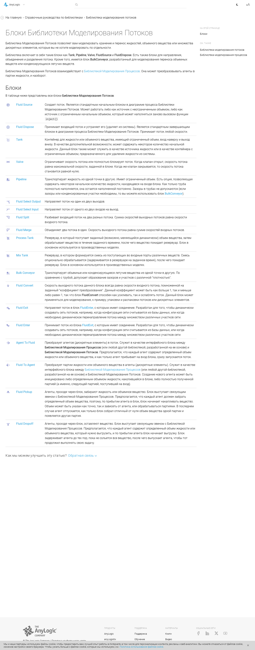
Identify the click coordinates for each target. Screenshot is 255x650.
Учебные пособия (16, 25)
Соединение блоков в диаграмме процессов (22, 310)
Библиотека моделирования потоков (26, 100)
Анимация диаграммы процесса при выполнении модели (28, 284)
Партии (15, 261)
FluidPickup (21, 235)
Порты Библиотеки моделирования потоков (27, 299)
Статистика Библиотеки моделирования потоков (27, 270)
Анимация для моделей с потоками (27, 252)
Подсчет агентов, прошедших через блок (27, 346)
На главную (69, 17)
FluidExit (19, 207)
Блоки (14, 109)
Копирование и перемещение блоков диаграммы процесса (27, 357)
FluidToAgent (22, 228)
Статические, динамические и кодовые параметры (27, 322)
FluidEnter (20, 214)
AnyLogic (109, 633)
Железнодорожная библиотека (19, 77)
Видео (168, 639)
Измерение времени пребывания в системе (22, 369)
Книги (168, 633)
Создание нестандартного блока (25, 381)
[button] (19, 4)
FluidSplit (20, 165)
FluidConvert (22, 200)
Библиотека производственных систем (25, 58)
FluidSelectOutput (25, 151)
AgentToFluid (22, 221)
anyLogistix (110, 639)
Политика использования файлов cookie (141, 646)
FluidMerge (21, 172)
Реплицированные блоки (24, 390)
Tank (17, 130)
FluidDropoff (22, 242)
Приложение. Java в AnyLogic (24, 397)
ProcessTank (22, 179)
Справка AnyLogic (16, 18)
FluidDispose (22, 123)
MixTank (19, 186)
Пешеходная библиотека (23, 67)
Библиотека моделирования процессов (26, 46)
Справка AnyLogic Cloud (20, 411)
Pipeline (19, 144)
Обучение (139, 639)
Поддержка (140, 633)
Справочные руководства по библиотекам (23, 34)
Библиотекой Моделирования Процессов (167, 88)
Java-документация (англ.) (22, 404)
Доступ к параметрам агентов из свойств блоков (25, 334)
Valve (17, 137)
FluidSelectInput (24, 158)
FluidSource (21, 116)
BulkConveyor (22, 193)
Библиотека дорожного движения (23, 88)
